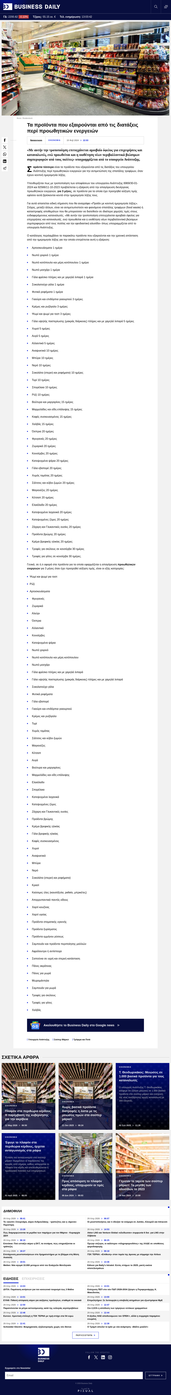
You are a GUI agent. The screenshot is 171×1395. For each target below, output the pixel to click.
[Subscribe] (154, 1375)
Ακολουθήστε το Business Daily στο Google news (74, 1025)
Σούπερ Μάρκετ (61, 1039)
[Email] (74, 1375)
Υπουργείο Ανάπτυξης (38, 1039)
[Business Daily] (43, 1355)
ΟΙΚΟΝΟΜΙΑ (54, 140)
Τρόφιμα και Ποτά (81, 1039)
